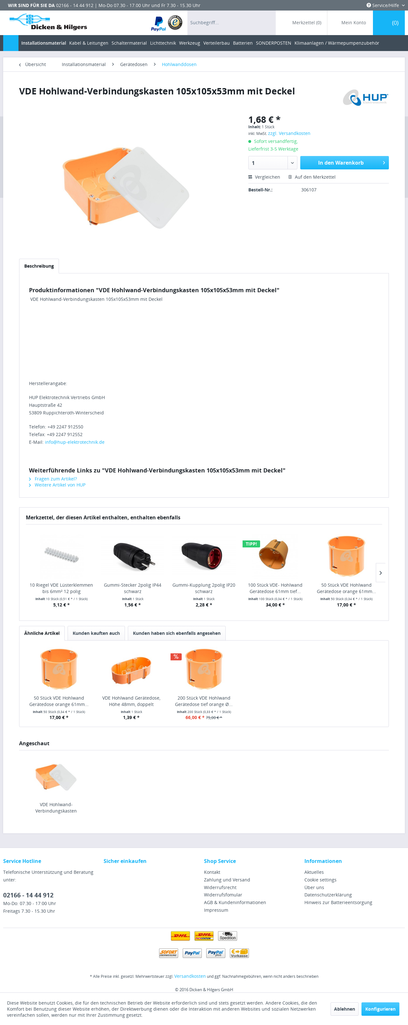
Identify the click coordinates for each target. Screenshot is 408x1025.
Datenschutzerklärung (328, 895)
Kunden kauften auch (96, 633)
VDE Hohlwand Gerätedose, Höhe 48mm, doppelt (131, 701)
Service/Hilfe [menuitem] (383, 5)
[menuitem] (167, 23)
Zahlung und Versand (227, 880)
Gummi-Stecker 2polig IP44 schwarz (132, 588)
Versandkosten (190, 976)
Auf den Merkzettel (312, 177)
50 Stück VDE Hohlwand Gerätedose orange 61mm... (346, 588)
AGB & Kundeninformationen (235, 902)
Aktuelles (314, 872)
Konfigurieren (380, 1009)
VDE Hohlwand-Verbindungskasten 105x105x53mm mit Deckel (56, 807)
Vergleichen (264, 177)
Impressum (216, 910)
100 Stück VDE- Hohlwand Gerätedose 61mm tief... (275, 588)
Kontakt (212, 872)
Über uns (314, 887)
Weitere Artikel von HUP (57, 485)
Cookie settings (320, 880)
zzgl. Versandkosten (289, 133)
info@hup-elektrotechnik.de (75, 442)
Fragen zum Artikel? (53, 479)
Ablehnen (344, 1009)
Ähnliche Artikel (42, 633)
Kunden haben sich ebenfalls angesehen (177, 633)
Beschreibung (39, 266)
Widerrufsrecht (220, 887)
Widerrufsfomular (223, 895)
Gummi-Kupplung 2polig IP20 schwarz (203, 588)
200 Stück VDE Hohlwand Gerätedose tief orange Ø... (204, 701)
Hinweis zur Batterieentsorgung (338, 902)
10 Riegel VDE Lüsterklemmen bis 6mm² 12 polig (61, 588)
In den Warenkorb (351, 162)
